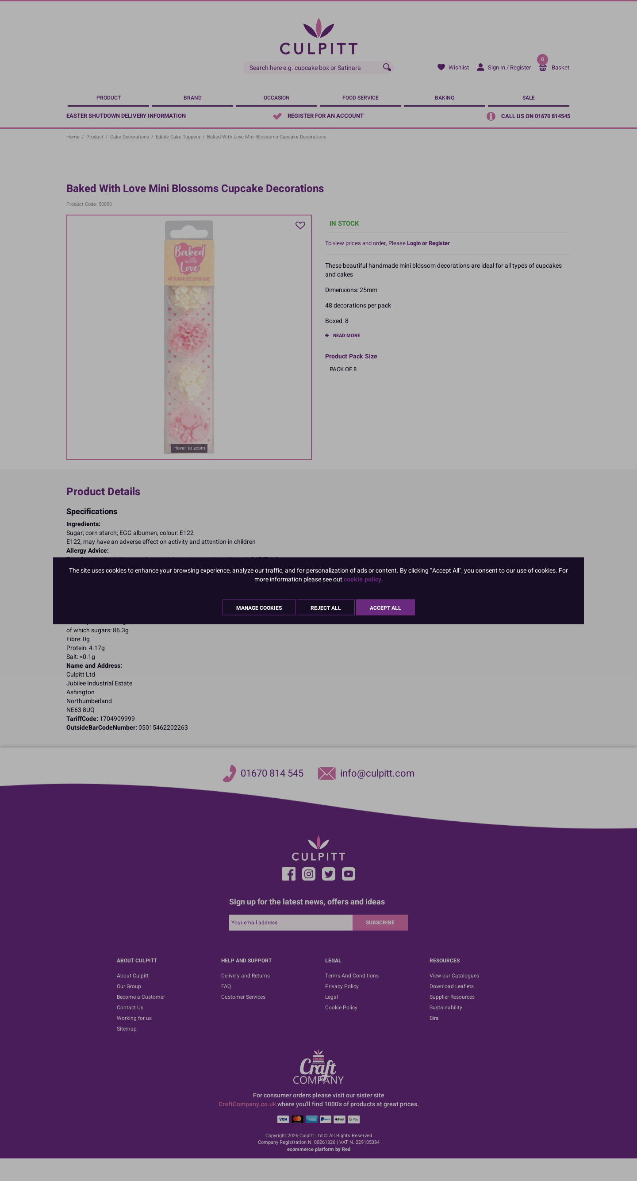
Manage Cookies (259, 608)
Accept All (385, 608)
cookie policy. (363, 579)
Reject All (326, 608)
